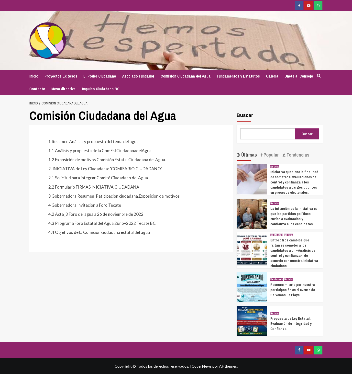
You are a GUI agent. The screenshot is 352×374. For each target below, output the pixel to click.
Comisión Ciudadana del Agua (186, 76)
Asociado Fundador (138, 76)
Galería (272, 76)
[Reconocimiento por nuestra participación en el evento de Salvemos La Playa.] (252, 286)
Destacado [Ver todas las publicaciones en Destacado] (276, 235)
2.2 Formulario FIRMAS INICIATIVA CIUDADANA (93, 187)
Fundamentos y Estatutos (238, 76)
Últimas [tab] (248, 154)
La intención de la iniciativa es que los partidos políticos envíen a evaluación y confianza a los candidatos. (294, 216)
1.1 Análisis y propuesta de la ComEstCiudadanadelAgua (100, 150)
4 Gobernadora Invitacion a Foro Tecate (84, 205)
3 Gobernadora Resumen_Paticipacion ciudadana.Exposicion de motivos (114, 196)
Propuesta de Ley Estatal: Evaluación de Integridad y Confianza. (291, 323)
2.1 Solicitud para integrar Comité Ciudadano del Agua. (98, 177)
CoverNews (202, 366)
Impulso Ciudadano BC (101, 88)
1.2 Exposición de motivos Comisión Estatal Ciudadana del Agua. (107, 159)
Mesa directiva (63, 88)
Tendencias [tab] (297, 154)
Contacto (37, 88)
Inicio (33, 76)
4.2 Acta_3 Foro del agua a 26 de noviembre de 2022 (95, 214)
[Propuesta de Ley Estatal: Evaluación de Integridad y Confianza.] (252, 320)
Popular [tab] (270, 154)
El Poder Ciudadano (99, 76)
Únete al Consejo (299, 76)
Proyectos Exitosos (60, 76)
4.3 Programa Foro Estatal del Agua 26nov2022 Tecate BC (102, 223)
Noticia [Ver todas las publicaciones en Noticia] (274, 166)
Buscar (245, 115)
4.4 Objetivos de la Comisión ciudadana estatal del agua (99, 232)
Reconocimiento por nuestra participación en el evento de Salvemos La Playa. (292, 289)
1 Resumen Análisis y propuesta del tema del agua (93, 141)
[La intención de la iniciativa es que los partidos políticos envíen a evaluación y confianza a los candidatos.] (252, 213)
